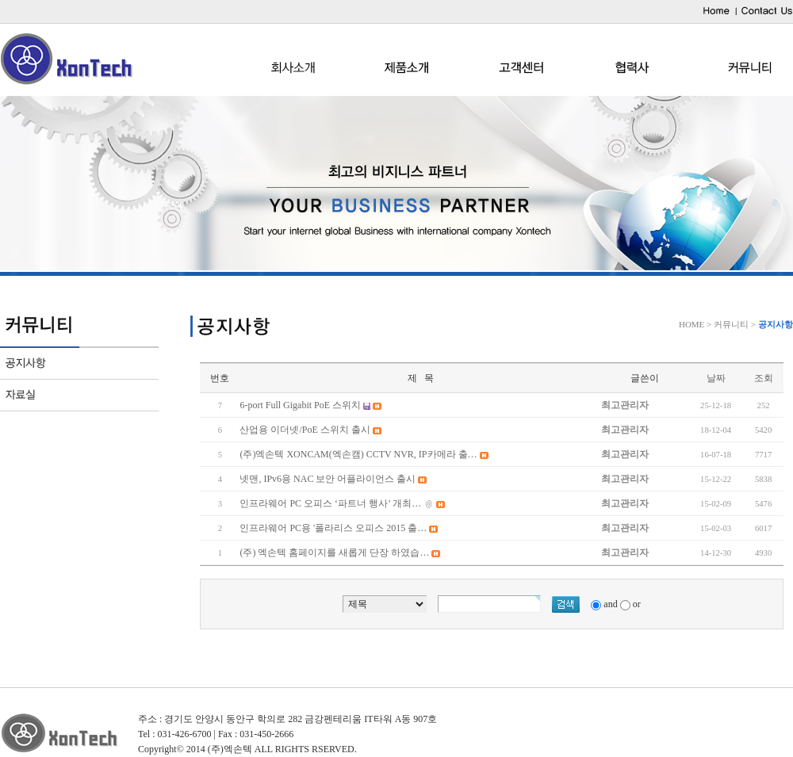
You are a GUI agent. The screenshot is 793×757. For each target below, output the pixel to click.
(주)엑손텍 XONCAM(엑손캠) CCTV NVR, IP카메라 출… (358, 454)
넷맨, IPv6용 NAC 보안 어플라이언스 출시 (327, 478)
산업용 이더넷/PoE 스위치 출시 (304, 429)
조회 (763, 378)
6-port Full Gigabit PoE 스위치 (300, 405)
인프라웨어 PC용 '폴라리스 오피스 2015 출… (333, 527)
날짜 (716, 378)
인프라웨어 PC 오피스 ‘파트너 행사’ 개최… (330, 503)
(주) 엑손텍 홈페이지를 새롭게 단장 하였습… (334, 552)
